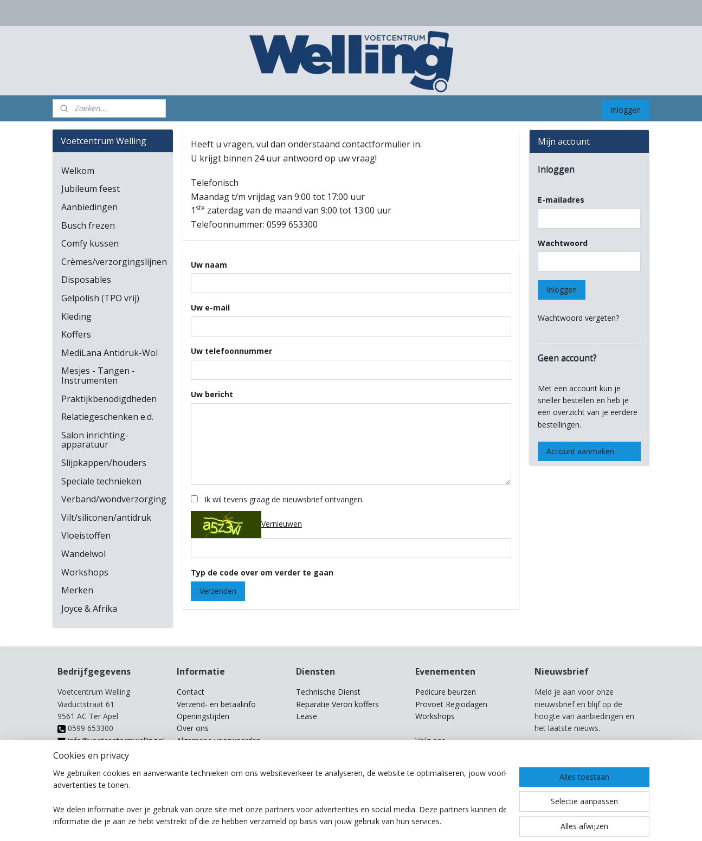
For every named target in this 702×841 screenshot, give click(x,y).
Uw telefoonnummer (231, 351)
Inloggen (625, 110)
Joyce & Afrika (89, 608)
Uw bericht (212, 394)
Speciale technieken (101, 481)
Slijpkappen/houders (103, 463)
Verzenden (217, 591)
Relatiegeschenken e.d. (107, 417)
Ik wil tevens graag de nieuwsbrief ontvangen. (284, 499)
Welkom (77, 171)
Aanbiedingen (89, 207)
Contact (190, 692)
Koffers (76, 334)
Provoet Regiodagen (451, 704)
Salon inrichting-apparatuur (94, 440)
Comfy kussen (90, 243)
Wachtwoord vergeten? (578, 318)
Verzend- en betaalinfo (216, 704)
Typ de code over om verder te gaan (262, 572)
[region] (279, 798)
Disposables (86, 280)
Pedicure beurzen (445, 692)
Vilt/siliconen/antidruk (106, 517)
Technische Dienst (328, 692)
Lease (306, 716)
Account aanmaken (580, 451)
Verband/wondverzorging (113, 499)
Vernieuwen (281, 524)
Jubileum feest (90, 189)
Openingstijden (203, 716)
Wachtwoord (563, 243)
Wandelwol (83, 554)
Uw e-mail (210, 307)
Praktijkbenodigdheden (109, 399)
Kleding (76, 316)
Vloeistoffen (86, 535)
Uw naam (209, 265)
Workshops (84, 572)
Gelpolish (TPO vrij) (100, 298)
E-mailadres (561, 200)
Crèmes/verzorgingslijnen (114, 262)
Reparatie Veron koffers (337, 704)
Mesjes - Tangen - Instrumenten (98, 375)
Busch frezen (88, 225)
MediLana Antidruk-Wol (109, 353)
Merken (77, 590)
